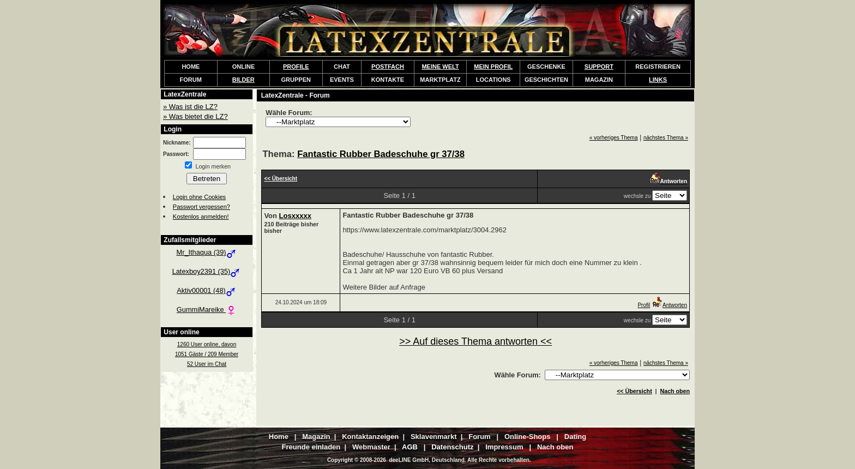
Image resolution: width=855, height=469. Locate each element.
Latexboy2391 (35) (207, 271)
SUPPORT (599, 66)
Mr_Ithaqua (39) (206, 252)
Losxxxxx (295, 216)
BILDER (243, 79)
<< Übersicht (634, 391)
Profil (643, 305)
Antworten (669, 305)
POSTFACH (387, 66)
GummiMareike (207, 309)
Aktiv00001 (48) (207, 290)
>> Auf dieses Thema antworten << (475, 341)
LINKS (658, 79)
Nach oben (675, 391)
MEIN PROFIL (493, 66)
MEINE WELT (440, 66)
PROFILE (296, 66)
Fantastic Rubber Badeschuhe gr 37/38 (381, 154)
